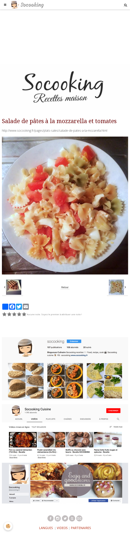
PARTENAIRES (81, 528)
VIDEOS (62, 528)
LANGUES (46, 528)
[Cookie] (8, 526)
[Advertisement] (65, 36)
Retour (65, 287)
